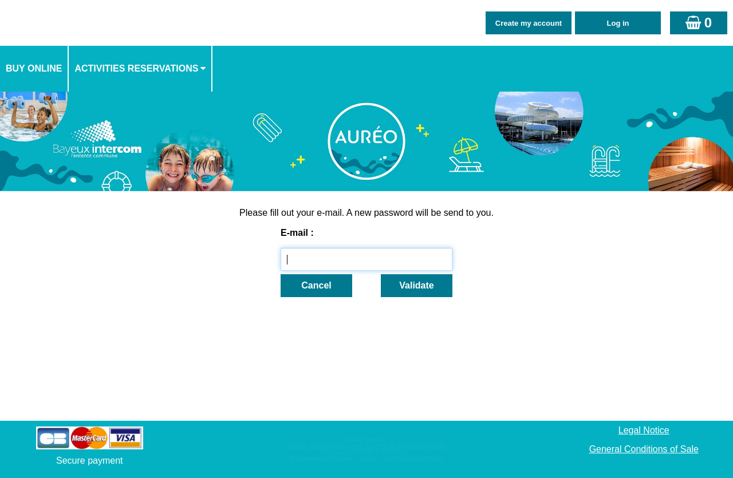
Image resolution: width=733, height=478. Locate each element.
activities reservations (136, 68)
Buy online (34, 68)
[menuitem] (34, 69)
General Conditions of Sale (644, 449)
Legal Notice (643, 430)
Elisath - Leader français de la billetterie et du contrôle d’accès (367, 446)
